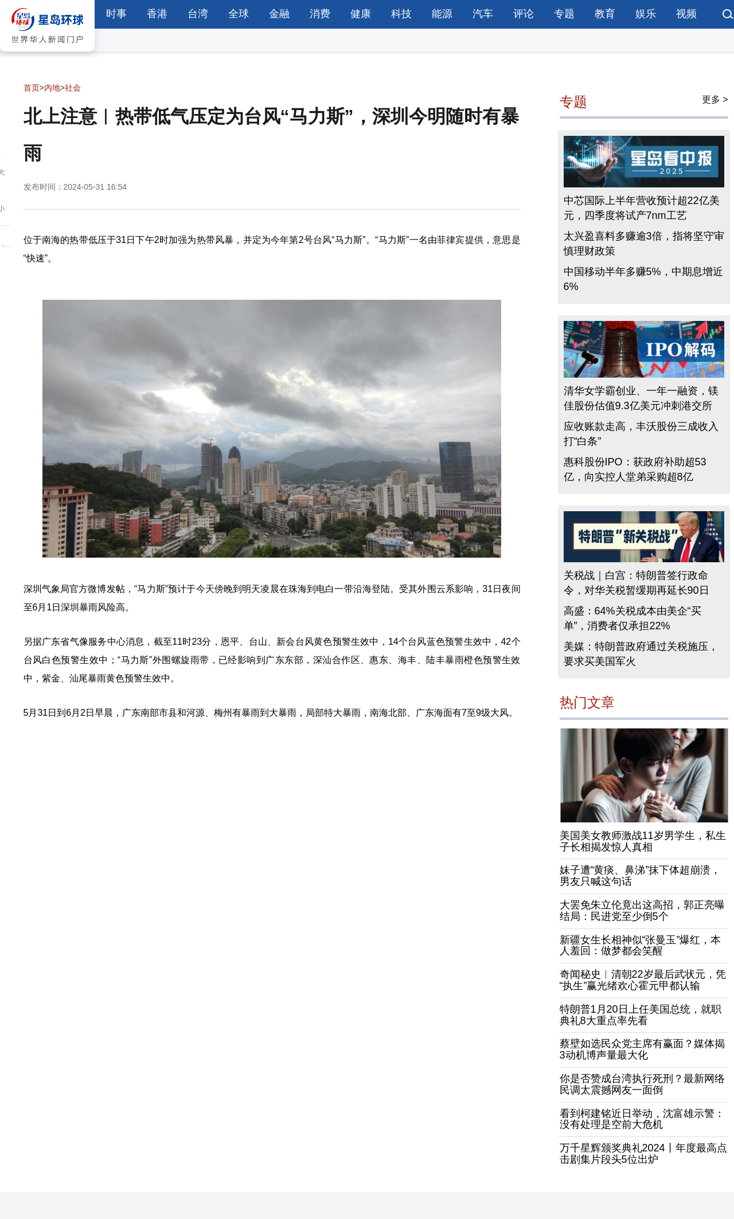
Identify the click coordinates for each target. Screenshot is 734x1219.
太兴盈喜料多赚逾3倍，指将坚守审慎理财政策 (644, 243)
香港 (157, 13)
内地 (52, 87)
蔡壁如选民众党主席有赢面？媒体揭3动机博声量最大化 (642, 1049)
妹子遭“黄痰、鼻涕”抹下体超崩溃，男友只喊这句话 (640, 875)
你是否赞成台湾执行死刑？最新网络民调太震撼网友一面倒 (642, 1084)
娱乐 (645, 13)
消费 (320, 13)
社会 (73, 87)
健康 (360, 13)
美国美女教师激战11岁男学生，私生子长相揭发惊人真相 (643, 841)
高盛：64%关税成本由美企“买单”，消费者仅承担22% (632, 618)
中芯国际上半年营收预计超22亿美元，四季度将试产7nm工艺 (642, 208)
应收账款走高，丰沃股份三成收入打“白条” (641, 434)
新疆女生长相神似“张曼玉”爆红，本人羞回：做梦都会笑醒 (640, 945)
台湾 (198, 13)
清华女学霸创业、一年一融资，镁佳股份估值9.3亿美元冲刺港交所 (641, 398)
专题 (564, 13)
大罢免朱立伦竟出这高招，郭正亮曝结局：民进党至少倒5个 (642, 910)
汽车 (483, 13)
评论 (523, 13)
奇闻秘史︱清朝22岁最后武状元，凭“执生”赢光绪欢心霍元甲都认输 (643, 980)
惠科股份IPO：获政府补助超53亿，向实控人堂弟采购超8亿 (635, 469)
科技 (401, 13)
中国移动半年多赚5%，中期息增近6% (643, 279)
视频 (686, 13)
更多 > (715, 99)
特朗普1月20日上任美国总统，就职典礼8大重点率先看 (640, 1015)
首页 (32, 87)
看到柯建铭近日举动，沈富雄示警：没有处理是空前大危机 (642, 1119)
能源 (442, 13)
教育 (605, 13)
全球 (238, 13)
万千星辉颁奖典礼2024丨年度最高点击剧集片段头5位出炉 (643, 1153)
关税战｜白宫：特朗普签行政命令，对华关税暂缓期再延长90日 (636, 583)
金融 (279, 13)
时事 (116, 13)
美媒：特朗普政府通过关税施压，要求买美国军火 (641, 654)
